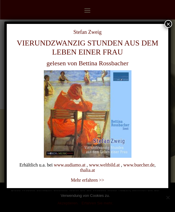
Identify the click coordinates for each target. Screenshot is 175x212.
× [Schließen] (168, 24)
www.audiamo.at (69, 164)
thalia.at (87, 170)
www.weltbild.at (104, 164)
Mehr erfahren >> (87, 180)
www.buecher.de (138, 164)
